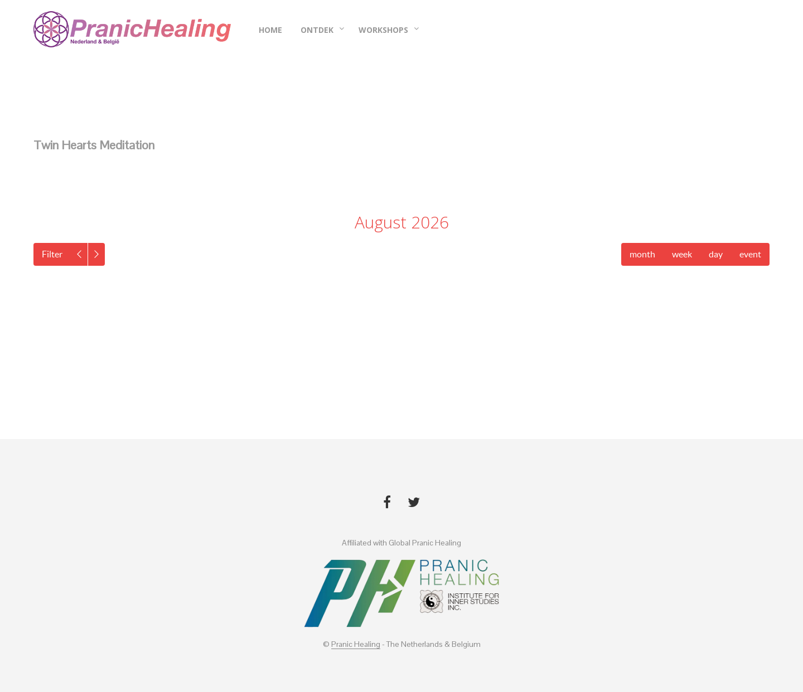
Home (270, 30)
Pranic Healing (355, 644)
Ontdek (317, 30)
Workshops (383, 30)
